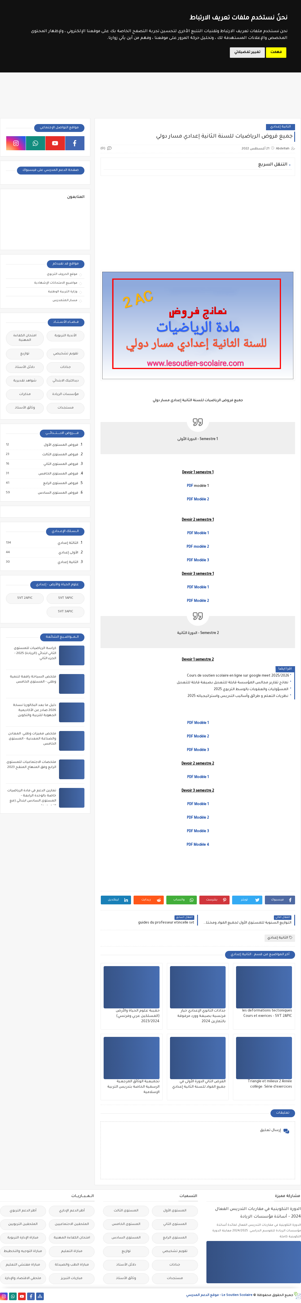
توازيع (24, 354)
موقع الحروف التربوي (62, 274)
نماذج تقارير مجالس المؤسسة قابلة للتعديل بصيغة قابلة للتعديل (233, 683)
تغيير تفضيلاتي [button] (247, 52)
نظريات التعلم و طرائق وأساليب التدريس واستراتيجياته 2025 (238, 696)
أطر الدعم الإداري (72, 1211)
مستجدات (66, 408)
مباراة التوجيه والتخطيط (23, 1251)
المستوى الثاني (175, 1224)
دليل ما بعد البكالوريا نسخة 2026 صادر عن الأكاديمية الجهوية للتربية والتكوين (34, 710)
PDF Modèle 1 (198, 777)
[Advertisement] (198, 219)
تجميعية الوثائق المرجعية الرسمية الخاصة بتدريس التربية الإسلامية (133, 1087)
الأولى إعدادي (68, 553)
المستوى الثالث (126, 1211)
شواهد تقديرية (24, 381)
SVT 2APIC (24, 598)
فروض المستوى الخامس (58, 474)
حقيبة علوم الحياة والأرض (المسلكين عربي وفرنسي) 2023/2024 (138, 1016)
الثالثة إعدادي (67, 543)
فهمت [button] (276, 52)
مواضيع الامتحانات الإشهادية (55, 283)
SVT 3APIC (65, 612)
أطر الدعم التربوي (23, 1211)
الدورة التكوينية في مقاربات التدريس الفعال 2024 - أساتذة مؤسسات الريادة (258, 1213)
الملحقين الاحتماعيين (72, 1224)
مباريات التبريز (71, 1278)
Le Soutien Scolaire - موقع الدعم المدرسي (219, 1295)
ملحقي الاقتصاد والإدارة (23, 1278)
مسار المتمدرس (65, 300)
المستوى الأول (174, 1211)
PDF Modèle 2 (198, 737)
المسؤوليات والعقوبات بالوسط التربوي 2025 (251, 690)
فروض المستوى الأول (60, 445)
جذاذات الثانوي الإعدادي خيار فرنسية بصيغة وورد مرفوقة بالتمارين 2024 (201, 1016)
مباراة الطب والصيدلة (72, 1265)
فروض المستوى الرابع (60, 483)
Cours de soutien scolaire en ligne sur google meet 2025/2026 (238, 676)
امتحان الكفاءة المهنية (24, 338)
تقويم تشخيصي (65, 354)
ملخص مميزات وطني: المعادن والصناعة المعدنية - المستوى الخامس (32, 739)
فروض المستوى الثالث (60, 454)
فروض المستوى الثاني (60, 464)
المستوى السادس (126, 1238)
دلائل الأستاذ (25, 367)
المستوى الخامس (126, 1224)
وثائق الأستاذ (25, 408)
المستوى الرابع (175, 1238)
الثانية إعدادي (280, 127)
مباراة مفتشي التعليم (23, 1265)
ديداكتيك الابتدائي (66, 381)
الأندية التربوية (65, 336)
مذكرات (25, 394)
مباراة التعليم (71, 1251)
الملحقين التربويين (23, 1224)
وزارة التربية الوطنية (62, 291)
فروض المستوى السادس (57, 493)
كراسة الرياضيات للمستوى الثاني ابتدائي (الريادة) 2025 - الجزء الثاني (35, 654)
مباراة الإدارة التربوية (22, 1238)
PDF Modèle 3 (198, 561)
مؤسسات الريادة (65, 394)
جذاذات (65, 367)
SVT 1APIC (65, 598)
